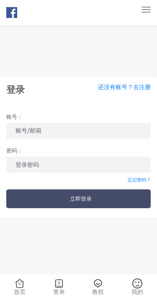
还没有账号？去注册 (124, 87)
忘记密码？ (139, 180)
